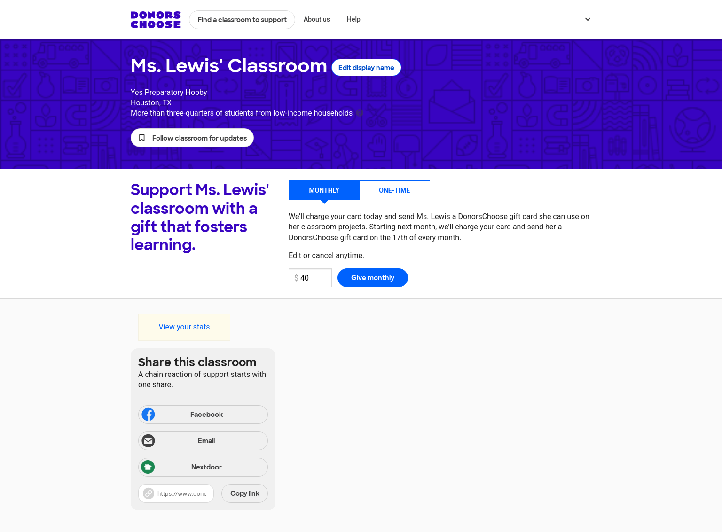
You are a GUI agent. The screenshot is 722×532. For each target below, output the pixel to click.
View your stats (184, 326)
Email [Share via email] (177, 441)
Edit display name (366, 67)
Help (354, 19)
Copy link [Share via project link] (244, 493)
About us (317, 19)
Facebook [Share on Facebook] (181, 415)
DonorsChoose (156, 19)
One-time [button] (394, 190)
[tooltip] (359, 112)
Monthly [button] (324, 190)
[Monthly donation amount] (310, 277)
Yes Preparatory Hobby (169, 92)
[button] (192, 137)
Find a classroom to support (242, 20)
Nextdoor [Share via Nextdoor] (181, 468)
